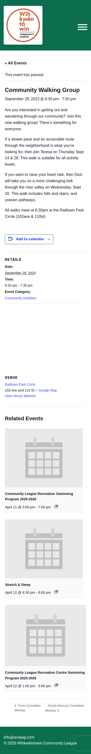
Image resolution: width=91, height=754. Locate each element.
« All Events (16, 63)
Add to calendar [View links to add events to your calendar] (30, 239)
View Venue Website (20, 396)
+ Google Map (46, 390)
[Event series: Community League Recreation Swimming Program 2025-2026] (56, 506)
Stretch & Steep (17, 585)
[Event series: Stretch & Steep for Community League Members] (56, 591)
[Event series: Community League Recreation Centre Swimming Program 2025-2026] (56, 685)
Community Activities (20, 298)
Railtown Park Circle (20, 384)
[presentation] (44, 458)
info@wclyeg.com (19, 737)
